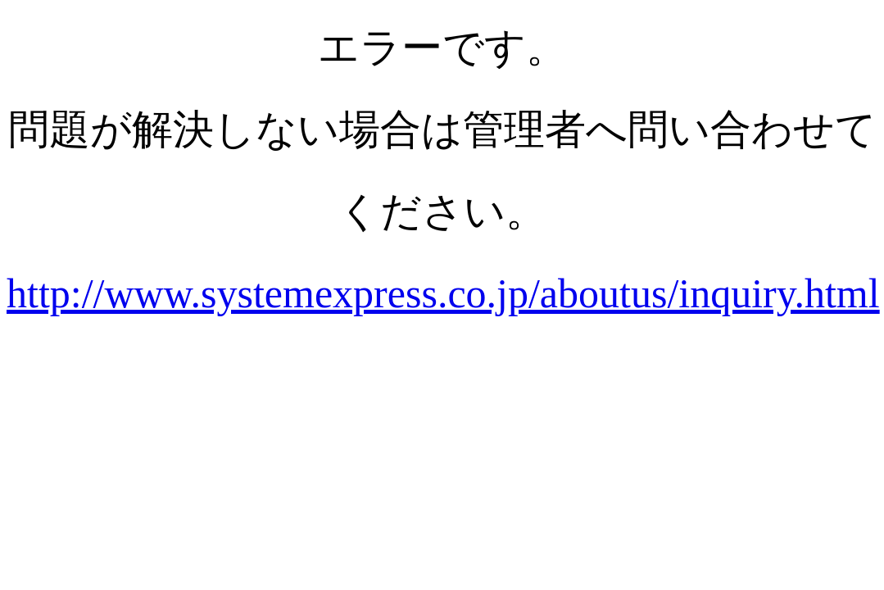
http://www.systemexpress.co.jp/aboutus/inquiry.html (443, 293)
